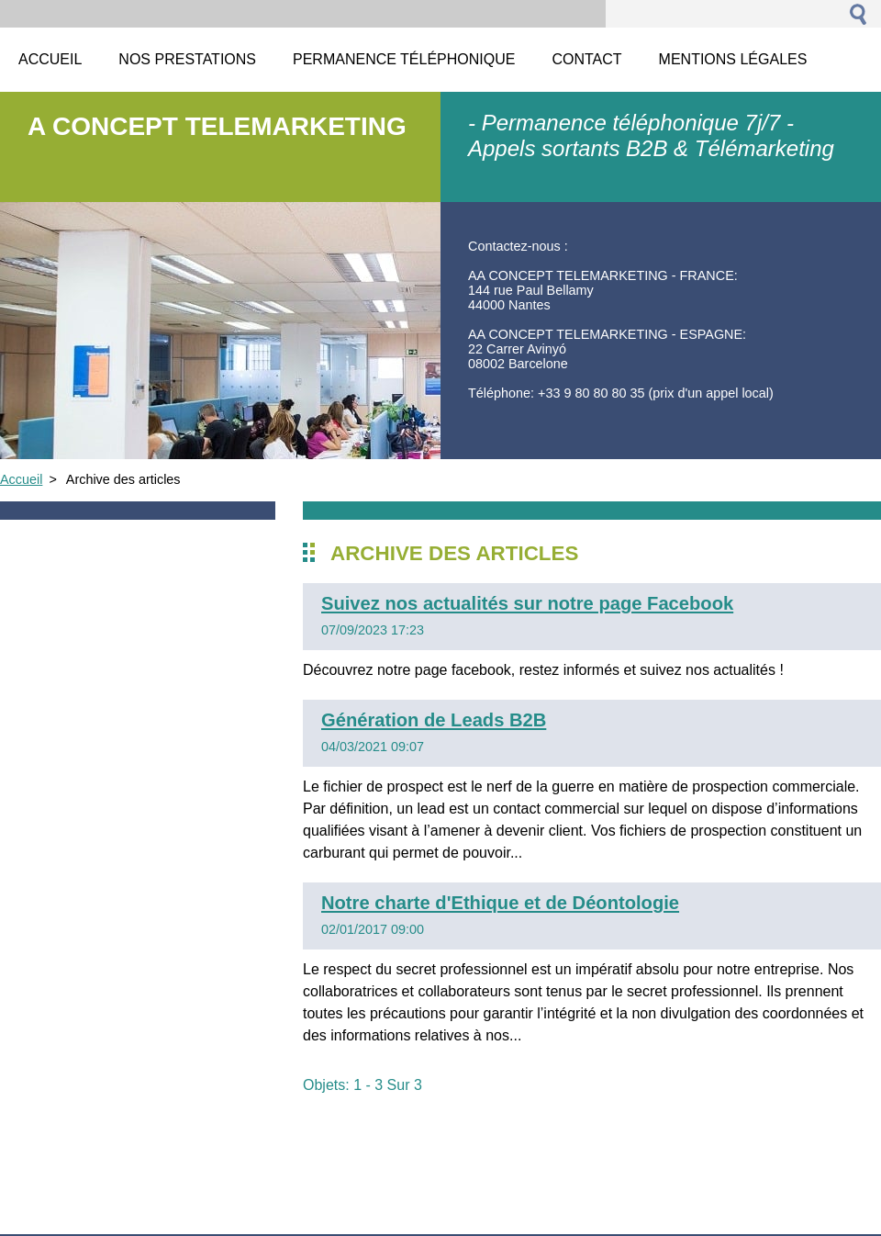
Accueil (21, 479)
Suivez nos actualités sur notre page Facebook (527, 603)
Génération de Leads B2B (433, 720)
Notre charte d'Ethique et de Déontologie (500, 903)
